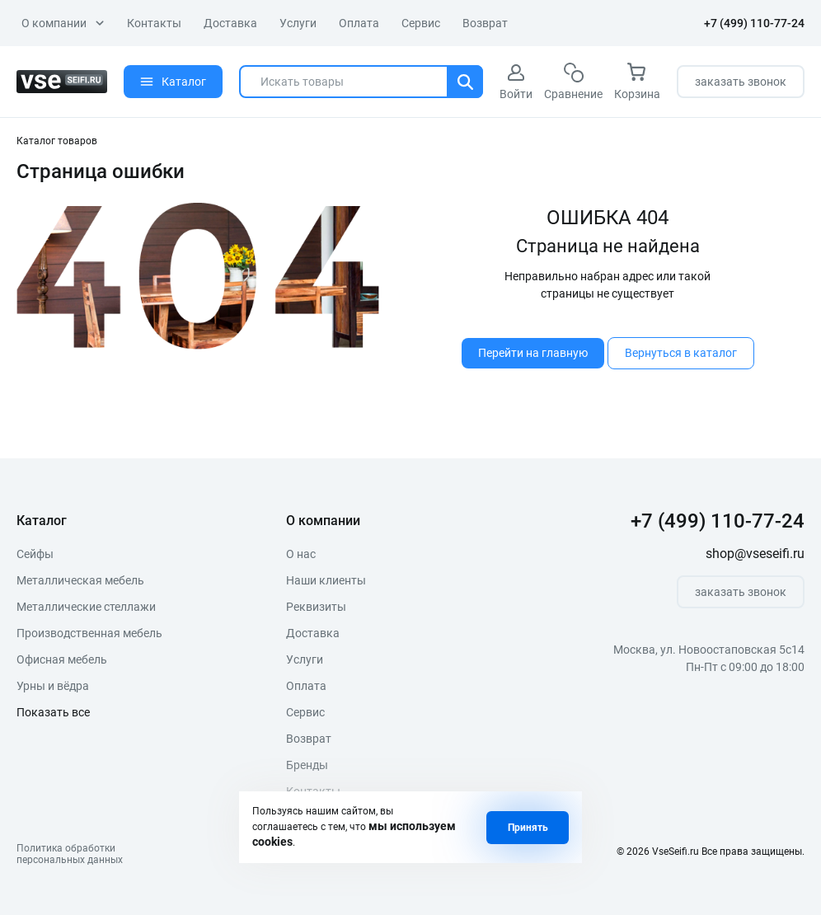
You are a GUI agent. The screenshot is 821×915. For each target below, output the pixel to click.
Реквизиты (316, 606)
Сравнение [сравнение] (573, 82)
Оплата (359, 23)
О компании (63, 23)
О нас (301, 554)
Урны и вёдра (52, 685)
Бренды (307, 765)
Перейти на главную (533, 352)
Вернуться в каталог (681, 352)
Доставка (230, 23)
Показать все (53, 712)
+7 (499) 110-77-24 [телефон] (754, 23)
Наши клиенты (326, 580)
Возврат (485, 23)
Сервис (420, 23)
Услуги (298, 23)
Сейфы (35, 554)
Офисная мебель (61, 659)
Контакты (154, 23)
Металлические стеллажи (86, 606)
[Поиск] (465, 81)
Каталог (173, 81)
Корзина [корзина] (637, 82)
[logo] (61, 81)
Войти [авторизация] (516, 82)
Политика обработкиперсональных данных (69, 854)
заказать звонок (740, 81)
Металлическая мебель (80, 580)
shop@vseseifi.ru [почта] (755, 553)
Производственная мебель (89, 633)
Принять (528, 827)
